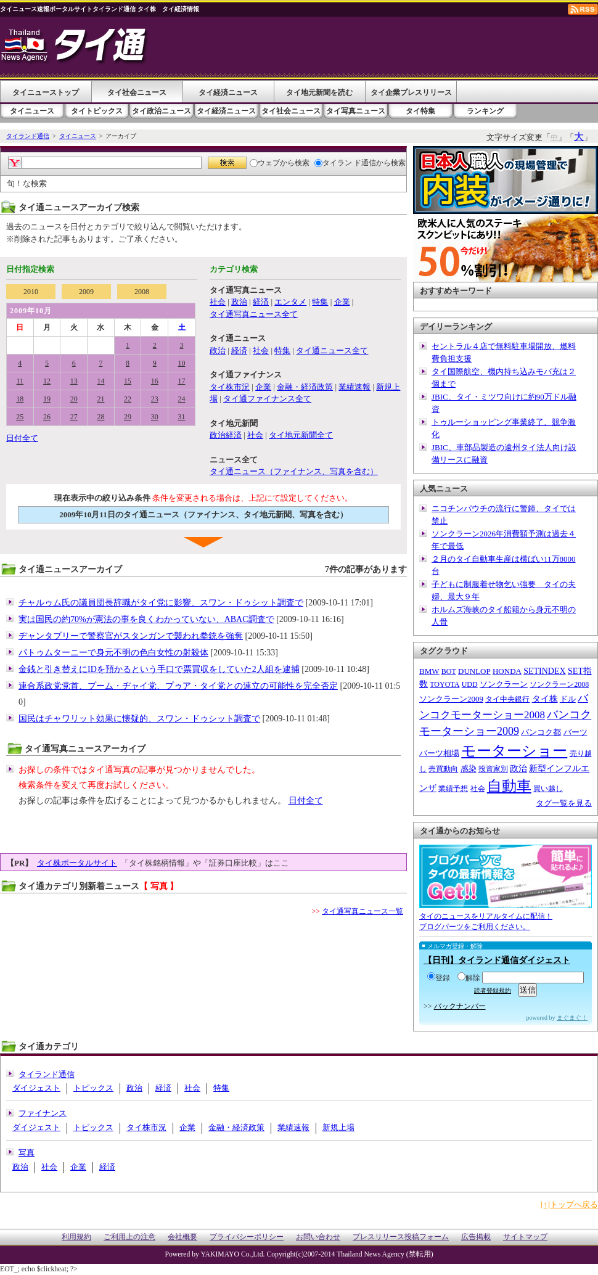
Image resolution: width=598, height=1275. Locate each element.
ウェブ (265, 162)
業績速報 (354, 387)
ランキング (485, 111)
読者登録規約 (492, 990)
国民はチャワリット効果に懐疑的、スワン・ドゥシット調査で (139, 718)
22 (127, 399)
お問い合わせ (318, 1237)
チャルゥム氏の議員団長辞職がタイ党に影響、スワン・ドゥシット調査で (160, 602)
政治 (239, 301)
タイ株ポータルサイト (77, 862)
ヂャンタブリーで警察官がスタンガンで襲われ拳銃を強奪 (130, 636)
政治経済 (226, 435)
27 (74, 416)
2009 (86, 291)
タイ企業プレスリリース (411, 92)
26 (47, 416)
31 (182, 416)
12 (47, 381)
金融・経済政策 (305, 387)
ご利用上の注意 (129, 1237)
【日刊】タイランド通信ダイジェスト (497, 960)
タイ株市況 (230, 387)
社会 (218, 301)
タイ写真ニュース (355, 111)
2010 (30, 291)
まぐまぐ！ (572, 1017)
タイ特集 (420, 111)
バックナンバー (460, 1006)
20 (74, 399)
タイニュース (32, 111)
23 (154, 399)
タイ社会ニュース (136, 92)
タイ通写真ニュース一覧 (362, 911)
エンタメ (290, 301)
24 (182, 399)
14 (100, 381)
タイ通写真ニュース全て (254, 314)
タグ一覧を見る (564, 803)
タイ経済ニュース (228, 92)
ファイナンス (42, 1113)
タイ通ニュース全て (332, 350)
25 (19, 416)
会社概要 (182, 1237)
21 (100, 399)
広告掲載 (476, 1237)
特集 (320, 301)
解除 (468, 978)
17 (182, 381)
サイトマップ (525, 1237)
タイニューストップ (45, 92)
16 (154, 381)
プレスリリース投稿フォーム (401, 1237)
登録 (438, 978)
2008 (141, 291)
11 (20, 381)
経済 (261, 301)
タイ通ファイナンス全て (267, 398)
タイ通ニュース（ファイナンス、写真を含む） (294, 471)
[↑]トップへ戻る (569, 1204)
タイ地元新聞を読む (319, 92)
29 (127, 416)
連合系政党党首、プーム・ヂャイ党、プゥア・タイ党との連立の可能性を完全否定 (178, 686)
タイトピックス (97, 111)
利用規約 (76, 1237)
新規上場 (338, 1127)
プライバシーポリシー (247, 1237)
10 (182, 363)
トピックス (93, 1088)
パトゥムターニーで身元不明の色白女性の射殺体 (113, 652)
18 (19, 399)
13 (74, 381)
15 (127, 381)
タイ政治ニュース (161, 111)
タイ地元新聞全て (301, 435)
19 (47, 399)
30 (154, 416)
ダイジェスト (36, 1088)
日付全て (22, 438)
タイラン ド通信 (345, 162)
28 (100, 416)
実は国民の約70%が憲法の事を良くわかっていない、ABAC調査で (146, 619)
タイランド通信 (27, 136)
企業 (342, 301)
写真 (26, 1152)
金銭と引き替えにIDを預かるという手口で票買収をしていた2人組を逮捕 (159, 669)
